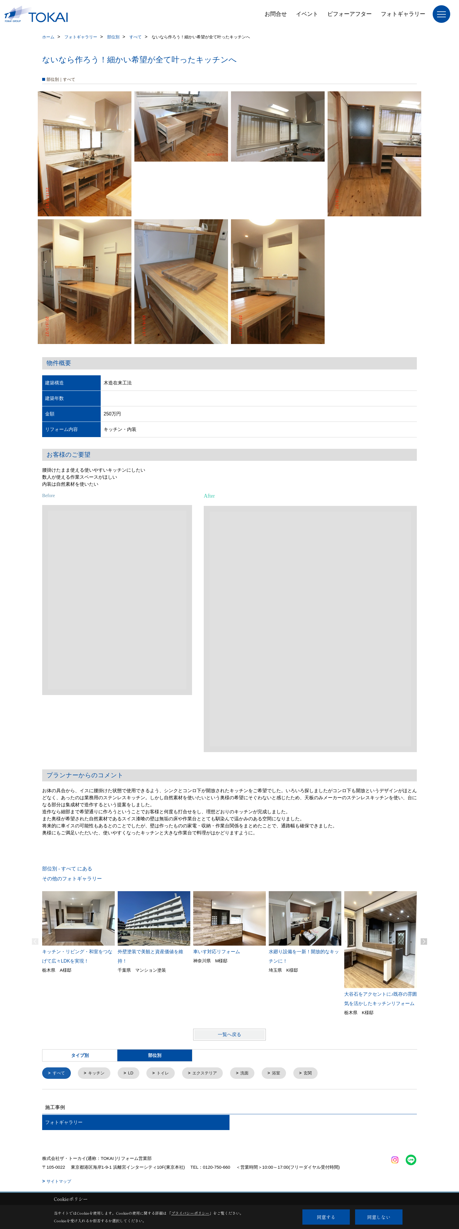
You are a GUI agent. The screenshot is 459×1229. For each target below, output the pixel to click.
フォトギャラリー (403, 14)
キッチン (98, 1073)
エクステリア (210, 1073)
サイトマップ (59, 1182)
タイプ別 (80, 1055)
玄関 (316, 1073)
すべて (59, 1073)
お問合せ (276, 14)
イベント (307, 14)
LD (133, 1073)
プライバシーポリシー (190, 1213)
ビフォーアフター (349, 14)
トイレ (167, 1073)
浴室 (284, 1073)
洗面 (251, 1073)
